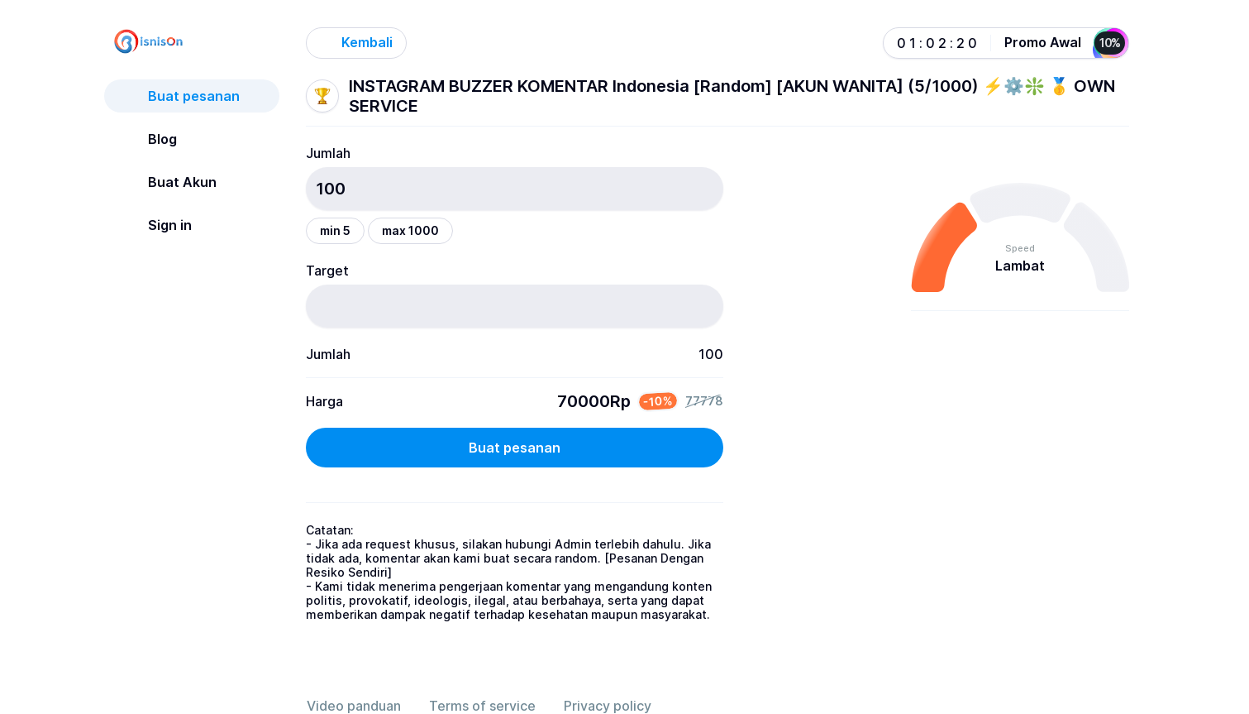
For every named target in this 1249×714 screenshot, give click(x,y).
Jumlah (328, 153)
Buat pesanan (514, 447)
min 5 (335, 230)
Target (327, 270)
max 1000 (410, 230)
